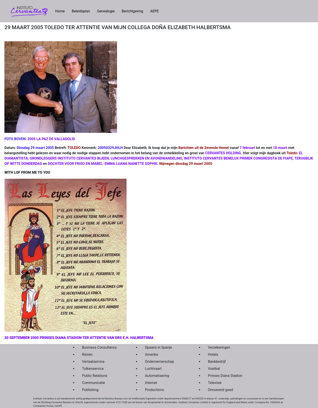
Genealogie (106, 11)
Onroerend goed (220, 390)
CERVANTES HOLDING (223, 153)
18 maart (280, 148)
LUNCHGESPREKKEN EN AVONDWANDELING (146, 158)
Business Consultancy (99, 347)
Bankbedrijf (217, 361)
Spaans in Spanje (158, 347)
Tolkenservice (93, 369)
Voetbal (214, 369)
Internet (151, 383)
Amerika (151, 354)
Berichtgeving (132, 11)
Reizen (87, 354)
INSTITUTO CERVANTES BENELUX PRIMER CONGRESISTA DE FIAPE (238, 158)
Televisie (215, 383)
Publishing (90, 390)
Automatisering (157, 376)
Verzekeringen (219, 347)
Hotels (213, 354)
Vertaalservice (93, 361)
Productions (154, 390)
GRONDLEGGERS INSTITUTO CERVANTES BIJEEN (69, 158)
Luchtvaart (153, 369)
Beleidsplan (81, 11)
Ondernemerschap (159, 361)
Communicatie (93, 383)
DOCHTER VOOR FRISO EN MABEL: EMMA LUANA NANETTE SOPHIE (102, 164)
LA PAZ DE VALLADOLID (55, 139)
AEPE (154, 11)
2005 (31, 139)
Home (61, 10)
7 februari (247, 148)
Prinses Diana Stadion (225, 376)
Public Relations (94, 376)
